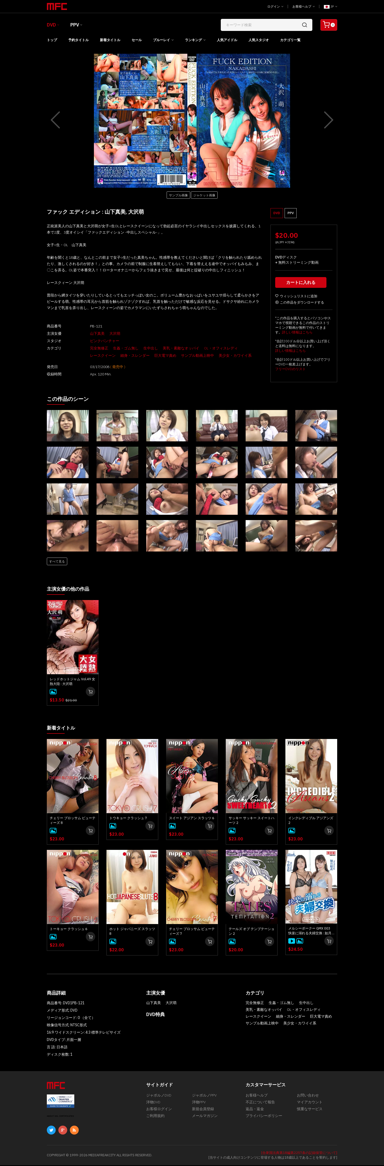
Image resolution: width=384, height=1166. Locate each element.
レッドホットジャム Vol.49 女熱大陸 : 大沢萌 (72, 682)
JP (330, 6)
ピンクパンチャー (94, 340)
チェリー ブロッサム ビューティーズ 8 (72, 821)
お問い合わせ (308, 1096)
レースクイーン (244, 348)
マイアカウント (310, 1104)
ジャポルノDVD (158, 1096)
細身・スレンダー (94, 355)
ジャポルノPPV (204, 1096)
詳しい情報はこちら (297, 333)
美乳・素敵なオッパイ (170, 348)
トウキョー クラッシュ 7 (128, 819)
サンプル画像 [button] (178, 195)
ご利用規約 (155, 1120)
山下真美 (86, 333)
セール (137, 40)
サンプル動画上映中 (156, 355)
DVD (51, 25)
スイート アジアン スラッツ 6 (191, 819)
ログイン (275, 6)
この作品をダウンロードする (299, 303)
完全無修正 (88, 348)
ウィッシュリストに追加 (296, 297)
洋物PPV (199, 1104)
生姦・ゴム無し (115, 348)
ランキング (193, 40)
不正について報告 (260, 1104)
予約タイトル (78, 40)
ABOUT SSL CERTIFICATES (60, 1117)
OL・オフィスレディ (210, 348)
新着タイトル (110, 40)
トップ (52, 40)
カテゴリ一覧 (290, 40)
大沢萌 (104, 333)
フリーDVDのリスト (290, 370)
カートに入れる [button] (301, 283)
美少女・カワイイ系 (194, 355)
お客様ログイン (159, 1112)
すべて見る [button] (57, 562)
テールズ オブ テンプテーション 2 (251, 932)
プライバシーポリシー (264, 1120)
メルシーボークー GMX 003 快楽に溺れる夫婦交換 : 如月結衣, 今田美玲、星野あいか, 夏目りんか (309, 931)
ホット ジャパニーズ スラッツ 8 (132, 932)
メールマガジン (205, 1120)
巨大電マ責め (124, 355)
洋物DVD (153, 1104)
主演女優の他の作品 (70, 589)
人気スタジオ (259, 40)
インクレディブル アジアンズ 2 (310, 821)
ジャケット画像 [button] (204, 195)
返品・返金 (255, 1112)
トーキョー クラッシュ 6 (68, 929)
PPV (74, 25)
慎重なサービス (310, 1112)
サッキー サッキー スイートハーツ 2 (251, 821)
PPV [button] (290, 213)
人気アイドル (227, 40)
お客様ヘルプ (303, 6)
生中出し (140, 348)
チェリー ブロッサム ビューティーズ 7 (192, 932)
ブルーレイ (161, 40)
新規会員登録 (203, 1112)
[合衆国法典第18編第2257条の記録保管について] (299, 1153)
